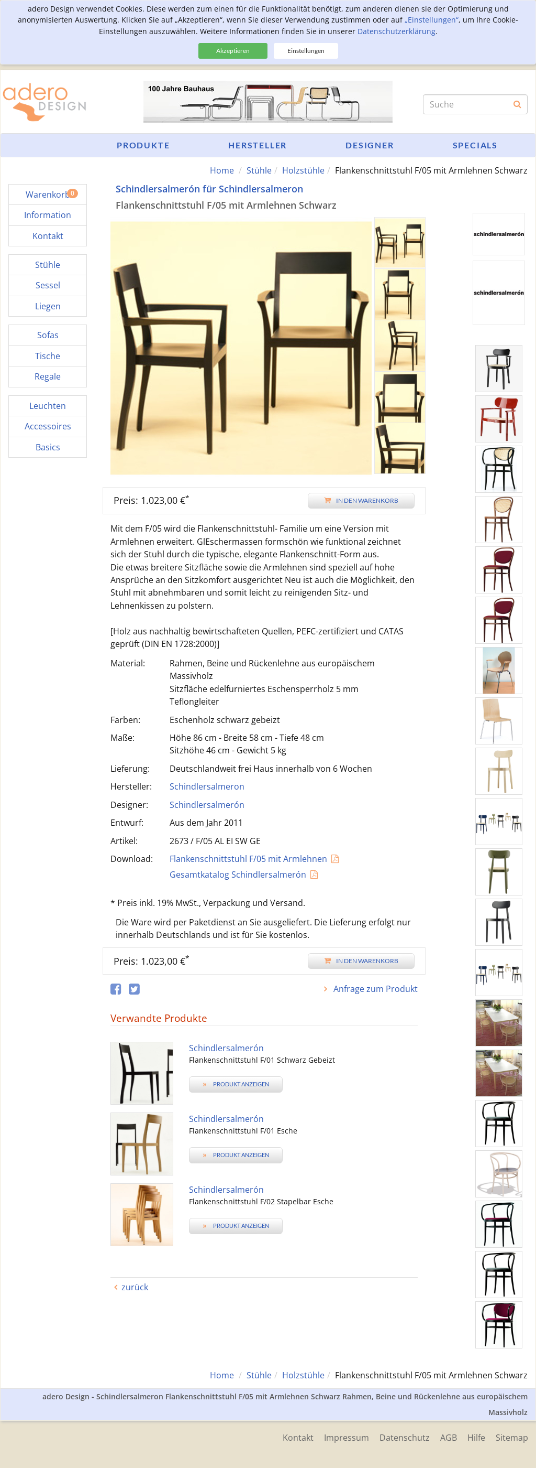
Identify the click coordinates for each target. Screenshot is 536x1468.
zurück (134, 1287)
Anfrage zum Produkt (374, 989)
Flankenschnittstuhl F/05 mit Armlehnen (248, 859)
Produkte (143, 145)
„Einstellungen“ (432, 20)
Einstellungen (306, 51)
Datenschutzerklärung (397, 31)
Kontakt (298, 1437)
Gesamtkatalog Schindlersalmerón (238, 874)
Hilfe (476, 1437)
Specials (475, 145)
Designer (369, 145)
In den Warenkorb (361, 500)
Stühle (259, 170)
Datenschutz (404, 1437)
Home (222, 170)
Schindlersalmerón (207, 805)
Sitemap (512, 1437)
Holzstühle (303, 170)
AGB (448, 1437)
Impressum (346, 1437)
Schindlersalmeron (207, 786)
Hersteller (257, 145)
